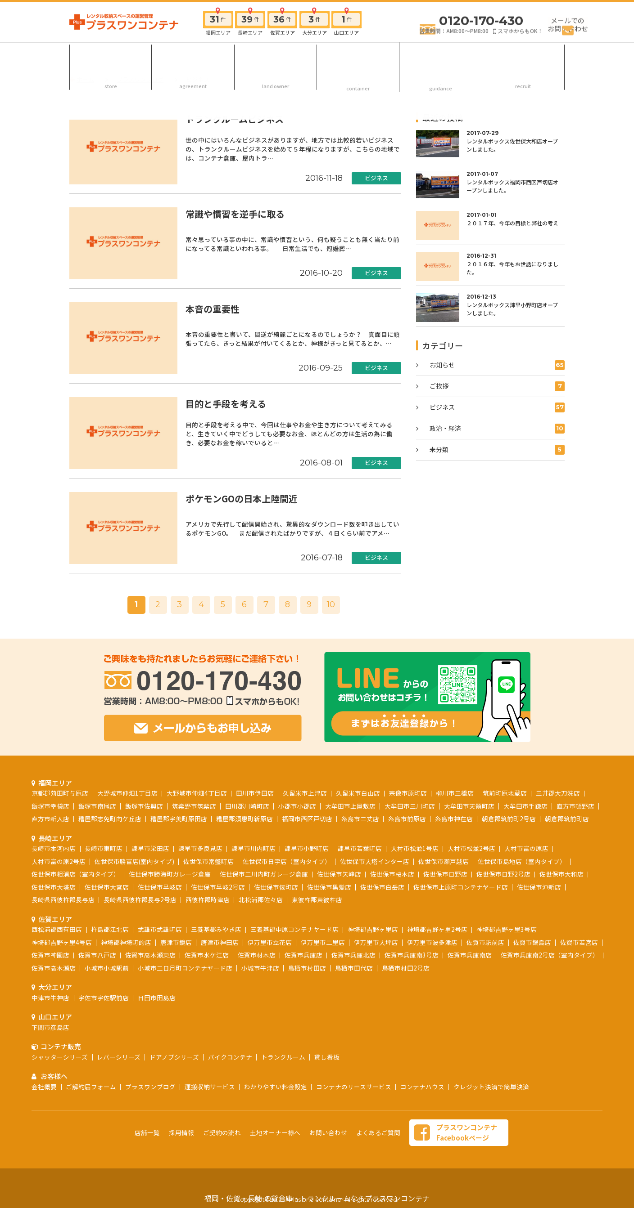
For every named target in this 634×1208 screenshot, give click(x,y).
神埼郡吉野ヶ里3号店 (506, 929)
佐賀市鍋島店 (532, 942)
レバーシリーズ (118, 1056)
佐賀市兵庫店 (303, 954)
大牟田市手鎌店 (525, 805)
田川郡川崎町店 (247, 805)
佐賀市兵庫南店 (470, 954)
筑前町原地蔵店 (505, 792)
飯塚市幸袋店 (50, 805)
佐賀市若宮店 (579, 942)
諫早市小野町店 (307, 848)
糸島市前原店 (407, 818)
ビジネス (376, 178)
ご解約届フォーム (91, 1086)
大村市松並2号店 (471, 848)
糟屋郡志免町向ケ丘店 (109, 818)
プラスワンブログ (150, 1086)
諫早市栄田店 (150, 848)
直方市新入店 (50, 818)
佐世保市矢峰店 (339, 873)
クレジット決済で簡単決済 (491, 1086)
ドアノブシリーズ (174, 1056)
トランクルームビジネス (235, 118)
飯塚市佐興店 (144, 805)
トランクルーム (283, 1056)
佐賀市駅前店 (485, 942)
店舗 (111, 55)
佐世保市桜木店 (392, 873)
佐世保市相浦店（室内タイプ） (76, 873)
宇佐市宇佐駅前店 (103, 997)
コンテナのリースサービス (353, 1086)
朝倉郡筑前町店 (567, 818)
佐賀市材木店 (257, 954)
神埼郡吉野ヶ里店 (373, 929)
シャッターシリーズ (60, 1056)
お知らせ (497, 365)
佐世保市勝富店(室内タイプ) (134, 861)
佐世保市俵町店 (276, 886)
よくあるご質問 (378, 1132)
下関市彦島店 (50, 1027)
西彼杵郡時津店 (208, 899)
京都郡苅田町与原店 (60, 792)
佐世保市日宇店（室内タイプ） (287, 861)
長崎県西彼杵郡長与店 (63, 899)
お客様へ (440, 55)
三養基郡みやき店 (216, 929)
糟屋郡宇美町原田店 (178, 818)
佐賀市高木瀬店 (54, 967)
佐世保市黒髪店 (329, 886)
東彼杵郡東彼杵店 (317, 899)
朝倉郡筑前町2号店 (509, 818)
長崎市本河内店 (54, 848)
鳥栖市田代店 (354, 967)
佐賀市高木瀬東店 (150, 954)
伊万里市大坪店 (376, 942)
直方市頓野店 (575, 805)
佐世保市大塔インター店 (374, 861)
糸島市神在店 (454, 818)
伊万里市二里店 (323, 942)
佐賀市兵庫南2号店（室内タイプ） (550, 954)
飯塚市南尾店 (97, 805)
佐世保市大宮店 (107, 886)
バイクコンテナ (230, 1056)
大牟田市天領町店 (469, 805)
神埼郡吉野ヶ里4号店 (62, 942)
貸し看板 (327, 1056)
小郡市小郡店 (297, 805)
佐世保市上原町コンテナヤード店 (460, 886)
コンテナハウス (422, 1086)
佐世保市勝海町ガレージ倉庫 (170, 873)
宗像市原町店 (408, 792)
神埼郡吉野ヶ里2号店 (437, 929)
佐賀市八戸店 (97, 954)
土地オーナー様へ (276, 55)
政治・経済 (497, 429)
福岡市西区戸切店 (307, 818)
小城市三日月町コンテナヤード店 (185, 967)
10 (331, 604)
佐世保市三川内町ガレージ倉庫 (264, 873)
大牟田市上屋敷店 (350, 805)
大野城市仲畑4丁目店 (197, 792)
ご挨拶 (497, 386)
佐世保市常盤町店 (208, 861)
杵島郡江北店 (110, 929)
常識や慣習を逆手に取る (235, 213)
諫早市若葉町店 (360, 848)
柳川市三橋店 (455, 792)
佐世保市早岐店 (160, 886)
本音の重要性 (213, 308)
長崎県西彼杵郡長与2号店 (140, 899)
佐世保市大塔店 (54, 886)
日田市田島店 (157, 997)
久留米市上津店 (305, 792)
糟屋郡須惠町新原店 (244, 818)
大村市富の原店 (526, 848)
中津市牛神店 (50, 997)
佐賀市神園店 (50, 954)
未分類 (497, 450)
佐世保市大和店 (561, 873)
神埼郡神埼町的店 (126, 942)
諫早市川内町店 (253, 848)
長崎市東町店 (103, 848)
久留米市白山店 (358, 792)
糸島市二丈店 (360, 818)
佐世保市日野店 (445, 873)
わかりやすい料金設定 (275, 1086)
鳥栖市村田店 (307, 967)
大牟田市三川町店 (410, 805)
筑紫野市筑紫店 (194, 805)
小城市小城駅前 (107, 967)
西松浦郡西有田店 (57, 929)
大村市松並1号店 (415, 848)
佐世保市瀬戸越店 (443, 861)
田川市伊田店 (255, 792)
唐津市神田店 (220, 942)
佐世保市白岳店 (382, 886)
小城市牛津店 (260, 967)
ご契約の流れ (193, 55)
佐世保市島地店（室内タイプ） (522, 861)
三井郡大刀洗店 (558, 792)
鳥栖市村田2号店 (406, 967)
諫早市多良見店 (200, 848)
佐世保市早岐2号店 (218, 886)
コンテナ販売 (358, 55)
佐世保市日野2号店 (503, 873)
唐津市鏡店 (176, 942)
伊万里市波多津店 (432, 942)
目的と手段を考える (226, 403)
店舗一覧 (147, 1132)
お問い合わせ (328, 1132)
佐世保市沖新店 (539, 886)
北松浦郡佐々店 (261, 899)
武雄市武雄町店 (160, 929)
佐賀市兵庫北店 (353, 954)
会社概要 (44, 1086)
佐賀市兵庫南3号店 (412, 954)
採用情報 (523, 55)
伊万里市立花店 (270, 942)
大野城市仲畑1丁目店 (127, 792)
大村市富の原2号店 (59, 861)
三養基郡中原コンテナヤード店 (294, 929)
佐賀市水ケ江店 (207, 954)
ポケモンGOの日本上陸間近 (242, 498)
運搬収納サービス (210, 1086)
